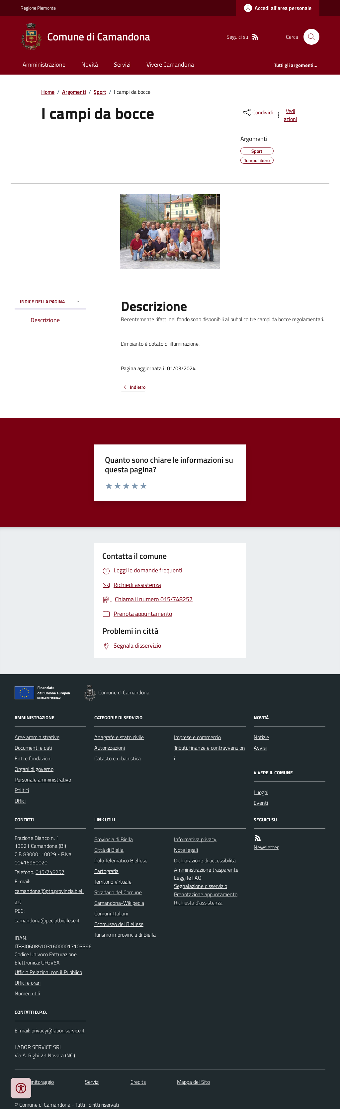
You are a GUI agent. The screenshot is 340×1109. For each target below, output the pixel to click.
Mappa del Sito (193, 1082)
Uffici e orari (28, 983)
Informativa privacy (195, 839)
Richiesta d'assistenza (198, 902)
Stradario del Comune (118, 892)
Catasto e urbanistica (117, 758)
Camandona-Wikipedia (119, 903)
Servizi (122, 64)
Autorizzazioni (109, 748)
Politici (22, 790)
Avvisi (260, 748)
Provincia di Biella (113, 839)
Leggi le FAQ (188, 878)
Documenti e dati (33, 748)
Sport (100, 92)
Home (47, 92)
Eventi (261, 803)
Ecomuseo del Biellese (118, 924)
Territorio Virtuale (112, 882)
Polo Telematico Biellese (120, 860)
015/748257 (50, 872)
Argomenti (74, 92)
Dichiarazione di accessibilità (205, 860)
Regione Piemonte (38, 7)
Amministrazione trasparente (206, 870)
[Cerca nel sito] (308, 37)
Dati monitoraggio (34, 1082)
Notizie (261, 737)
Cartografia (106, 871)
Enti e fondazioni (33, 758)
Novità (89, 64)
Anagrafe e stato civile (119, 737)
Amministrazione (44, 64)
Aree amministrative (37, 737)
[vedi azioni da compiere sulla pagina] (287, 115)
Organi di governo (34, 769)
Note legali (186, 850)
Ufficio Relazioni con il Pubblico (48, 972)
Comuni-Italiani (111, 913)
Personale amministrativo (43, 780)
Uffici (20, 801)
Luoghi (261, 792)
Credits (138, 1082)
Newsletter (266, 847)
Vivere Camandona (170, 64)
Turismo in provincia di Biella (125, 935)
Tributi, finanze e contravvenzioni (209, 753)
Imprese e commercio (197, 737)
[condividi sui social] (257, 112)
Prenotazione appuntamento (205, 894)
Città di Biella (109, 850)
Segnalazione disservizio (200, 886)
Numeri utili (27, 993)
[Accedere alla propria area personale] (277, 8)
